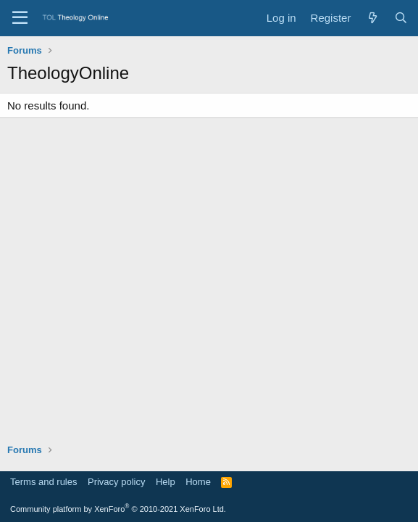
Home (198, 481)
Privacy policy (116, 481)
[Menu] (20, 18)
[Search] (401, 17)
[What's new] (372, 17)
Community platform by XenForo (118, 509)
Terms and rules (43, 481)
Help (165, 481)
